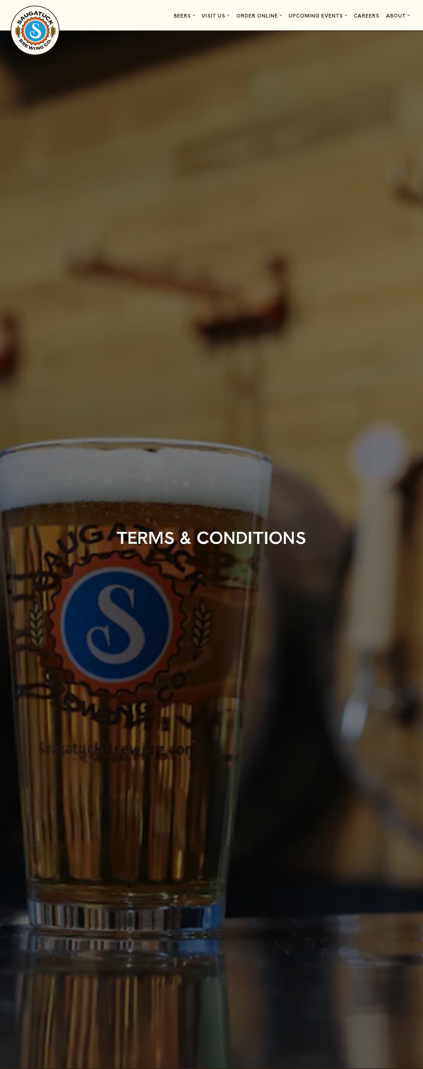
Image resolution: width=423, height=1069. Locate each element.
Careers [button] (366, 15)
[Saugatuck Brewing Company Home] (35, 30)
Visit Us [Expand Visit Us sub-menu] (216, 15)
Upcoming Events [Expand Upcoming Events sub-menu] (319, 15)
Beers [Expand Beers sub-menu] (185, 15)
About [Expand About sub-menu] (399, 15)
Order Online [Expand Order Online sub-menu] (260, 15)
